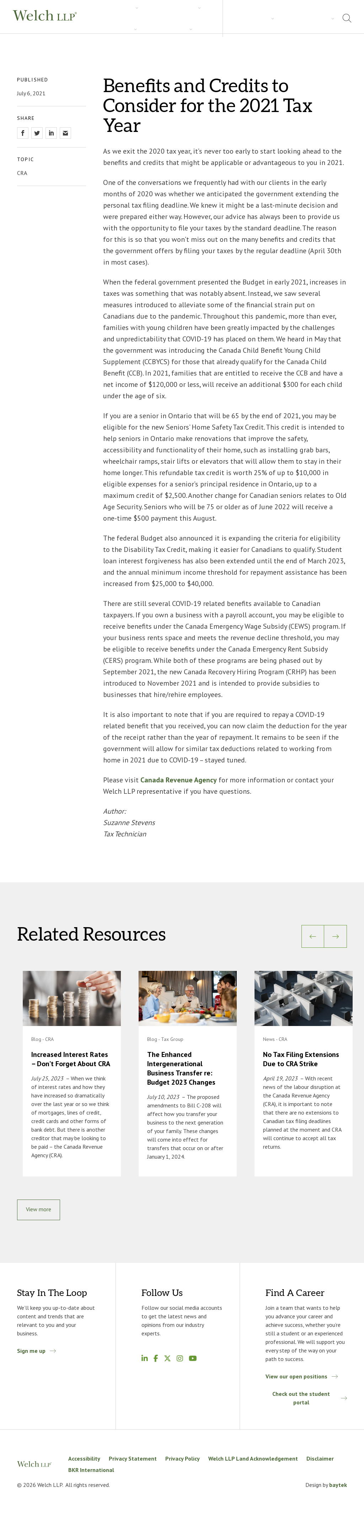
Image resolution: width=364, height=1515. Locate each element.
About (282, 17)
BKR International (91, 1471)
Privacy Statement (133, 1460)
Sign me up (31, 1352)
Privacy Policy (182, 1460)
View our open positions (296, 1378)
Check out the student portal (301, 1400)
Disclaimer (320, 1460)
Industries (140, 18)
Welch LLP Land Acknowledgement (253, 1460)
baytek (338, 1486)
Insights (176, 18)
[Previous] (312, 936)
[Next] (335, 936)
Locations (314, 17)
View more (38, 1210)
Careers (209, 18)
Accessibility (84, 1460)
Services (104, 18)
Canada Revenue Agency (178, 780)
